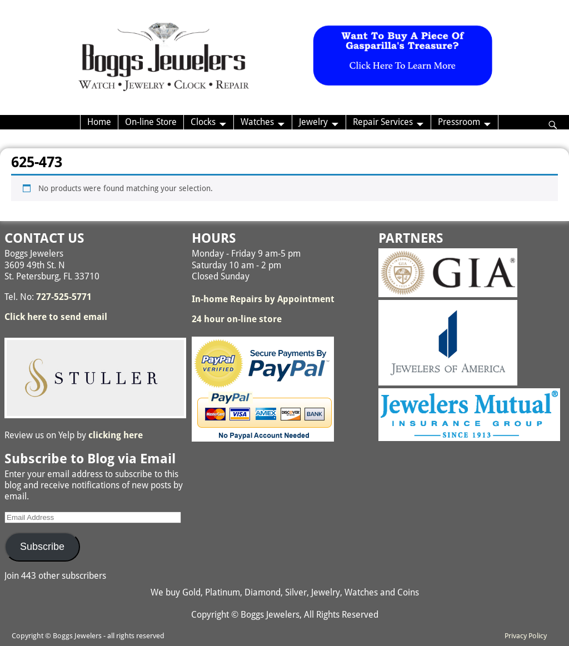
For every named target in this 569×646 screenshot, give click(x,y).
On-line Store (151, 122)
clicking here (115, 435)
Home (99, 122)
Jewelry (313, 122)
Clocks (203, 122)
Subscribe (42, 546)
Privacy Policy (526, 636)
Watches (257, 122)
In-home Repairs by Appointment (263, 299)
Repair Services (383, 122)
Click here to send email (55, 317)
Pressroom (459, 122)
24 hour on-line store (237, 319)
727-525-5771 (64, 297)
